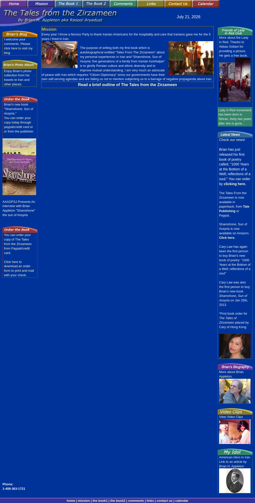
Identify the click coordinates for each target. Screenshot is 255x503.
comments (136, 501)
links (150, 501)
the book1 (99, 501)
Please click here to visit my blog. (18, 48)
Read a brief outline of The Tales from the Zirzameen (127, 85)
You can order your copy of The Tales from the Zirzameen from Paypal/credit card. (18, 244)
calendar (181, 501)
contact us (164, 501)
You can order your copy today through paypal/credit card (17, 122)
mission (84, 501)
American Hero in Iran (234, 457)
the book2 (117, 501)
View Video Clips (231, 417)
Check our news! (232, 140)
